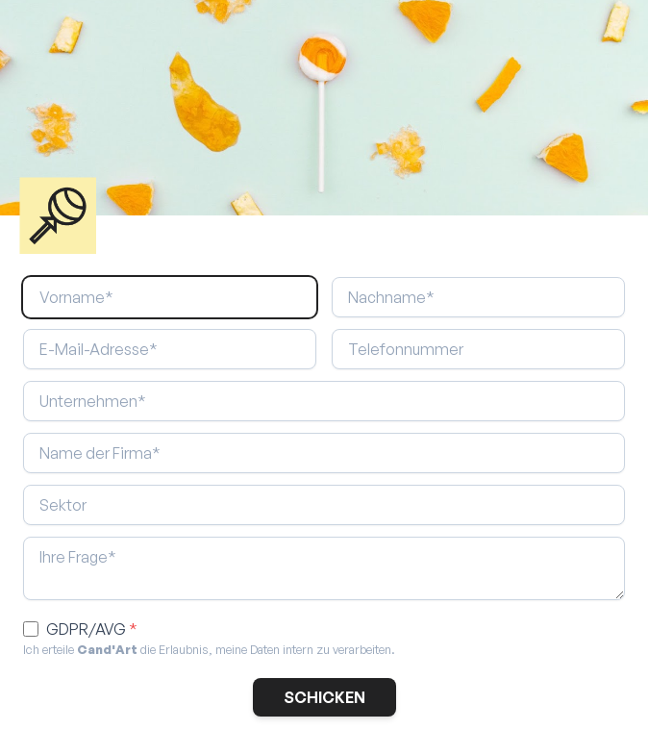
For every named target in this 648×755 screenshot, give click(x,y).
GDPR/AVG (91, 629)
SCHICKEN (324, 697)
